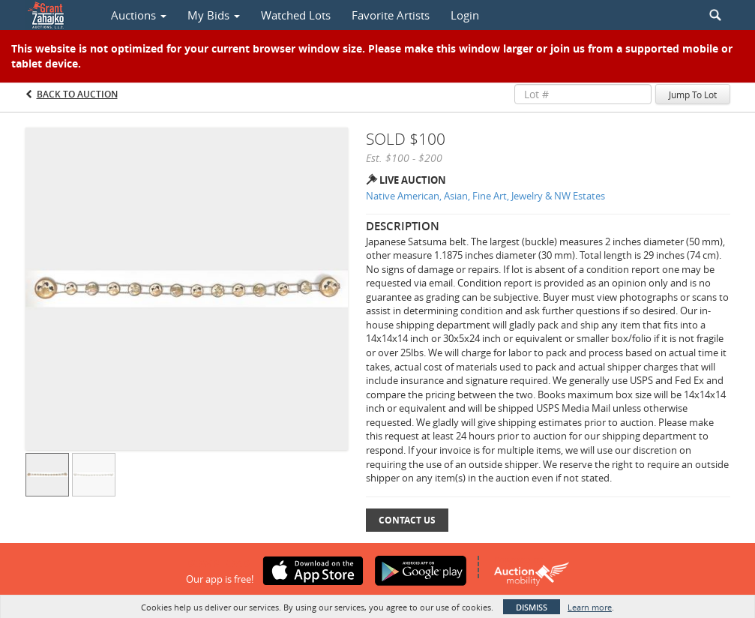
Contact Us (407, 520)
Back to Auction (77, 94)
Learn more (590, 607)
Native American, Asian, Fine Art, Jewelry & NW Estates (485, 195)
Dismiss (531, 607)
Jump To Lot (693, 94)
